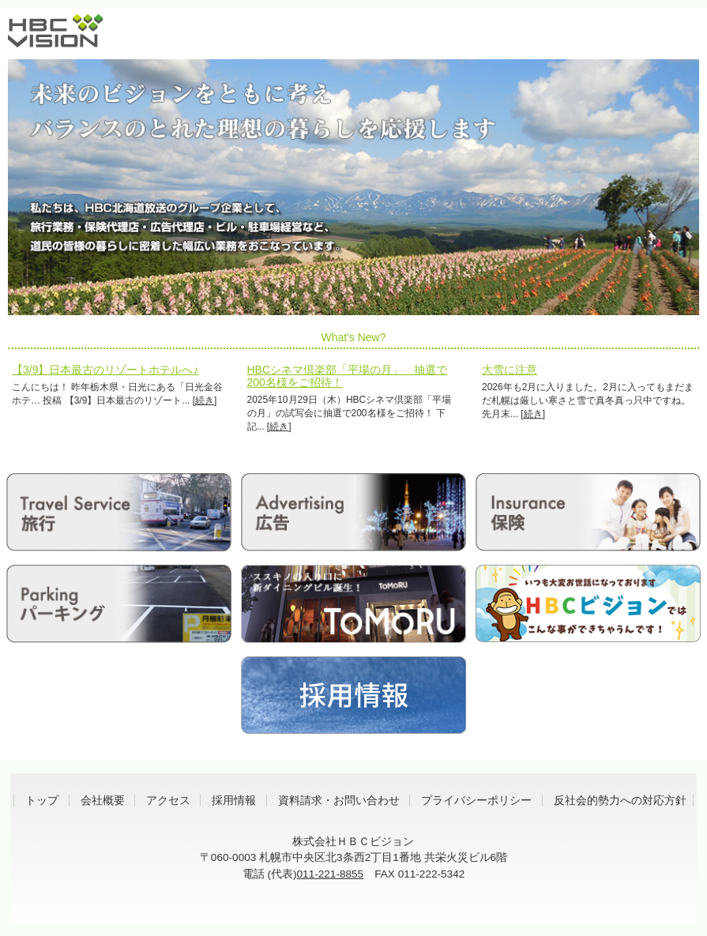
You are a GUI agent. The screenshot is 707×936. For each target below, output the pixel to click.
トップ (41, 800)
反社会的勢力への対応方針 (620, 800)
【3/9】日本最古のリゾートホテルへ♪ (105, 369)
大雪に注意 (509, 369)
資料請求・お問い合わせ (339, 800)
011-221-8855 (330, 874)
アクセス (168, 800)
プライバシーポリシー (476, 800)
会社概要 (103, 800)
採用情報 (234, 800)
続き (204, 400)
